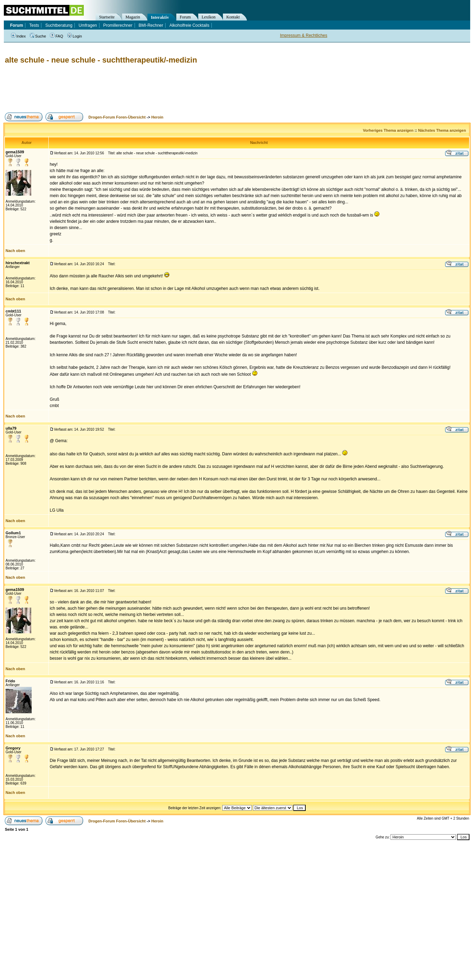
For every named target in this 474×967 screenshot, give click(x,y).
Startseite (107, 17)
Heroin (157, 117)
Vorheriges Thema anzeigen (388, 130)
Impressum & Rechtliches (303, 35)
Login (74, 36)
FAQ (56, 36)
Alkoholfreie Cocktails (189, 25)
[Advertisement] (130, 88)
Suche (38, 36)
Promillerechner (117, 25)
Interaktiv (160, 17)
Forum (185, 17)
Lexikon (209, 17)
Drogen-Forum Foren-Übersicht (116, 117)
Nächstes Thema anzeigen (442, 130)
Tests (34, 25)
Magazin (133, 17)
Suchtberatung (58, 25)
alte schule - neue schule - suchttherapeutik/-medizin (101, 60)
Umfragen (88, 25)
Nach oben (15, 251)
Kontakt (233, 17)
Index (18, 36)
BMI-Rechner (151, 25)
